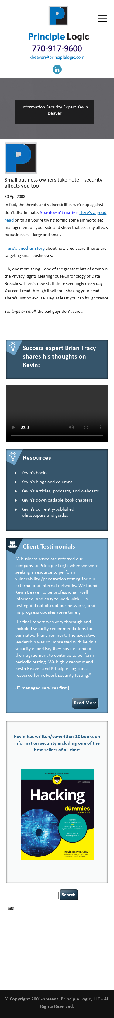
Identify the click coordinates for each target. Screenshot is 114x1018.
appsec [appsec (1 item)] (16, 916)
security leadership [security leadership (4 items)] (65, 955)
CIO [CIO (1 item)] (50, 923)
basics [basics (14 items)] (32, 915)
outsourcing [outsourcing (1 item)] (14, 950)
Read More (85, 703)
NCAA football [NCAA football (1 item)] (75, 945)
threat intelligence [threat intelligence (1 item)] (68, 960)
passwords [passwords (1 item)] (31, 950)
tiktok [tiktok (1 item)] (86, 960)
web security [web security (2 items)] (72, 973)
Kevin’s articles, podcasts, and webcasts (60, 491)
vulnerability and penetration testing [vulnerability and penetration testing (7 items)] (52, 969)
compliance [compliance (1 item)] (62, 923)
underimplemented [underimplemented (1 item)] (38, 966)
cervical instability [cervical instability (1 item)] (34, 923)
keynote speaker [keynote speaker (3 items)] (23, 944)
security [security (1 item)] (37, 955)
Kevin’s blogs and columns (46, 482)
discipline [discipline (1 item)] (89, 928)
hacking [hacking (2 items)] (59, 933)
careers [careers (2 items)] (87, 916)
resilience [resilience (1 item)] (24, 955)
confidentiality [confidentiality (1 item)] (81, 923)
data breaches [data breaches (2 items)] (48, 928)
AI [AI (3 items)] (8, 916)
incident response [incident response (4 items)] (83, 939)
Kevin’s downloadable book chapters (56, 500)
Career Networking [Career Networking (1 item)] (67, 916)
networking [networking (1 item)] (94, 945)
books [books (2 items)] (49, 916)
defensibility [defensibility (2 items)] (71, 928)
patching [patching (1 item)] (45, 950)
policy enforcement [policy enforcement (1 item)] (65, 950)
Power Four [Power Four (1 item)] (87, 950)
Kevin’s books (34, 473)
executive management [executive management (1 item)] (36, 933)
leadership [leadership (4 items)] (53, 945)
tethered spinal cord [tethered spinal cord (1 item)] (41, 960)
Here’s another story (25, 248)
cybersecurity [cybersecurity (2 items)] (23, 928)
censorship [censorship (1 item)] (13, 923)
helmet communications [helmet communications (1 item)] (45, 939)
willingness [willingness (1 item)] (91, 973)
